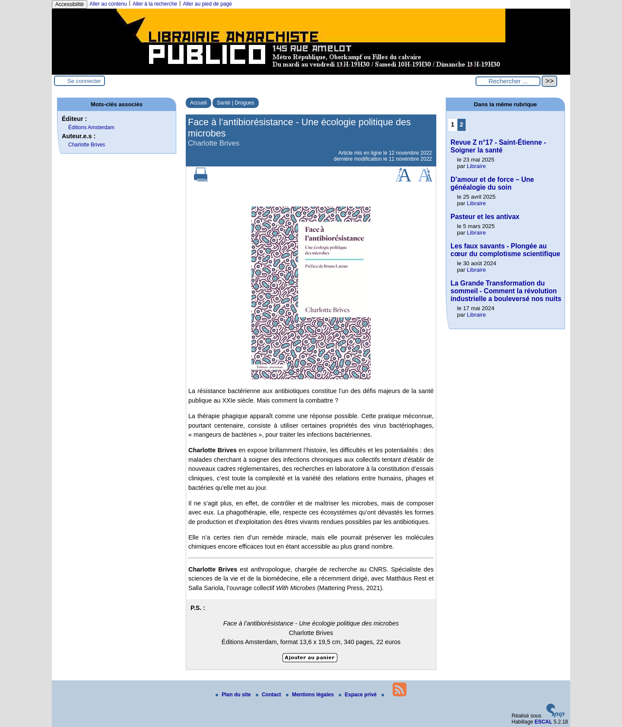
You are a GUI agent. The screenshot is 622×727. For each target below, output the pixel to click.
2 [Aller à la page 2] (461, 124)
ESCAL (543, 722)
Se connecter (84, 81)
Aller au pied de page (207, 4)
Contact (269, 695)
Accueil (198, 103)
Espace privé (358, 695)
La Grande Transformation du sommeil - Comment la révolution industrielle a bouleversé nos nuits (506, 290)
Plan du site (234, 695)
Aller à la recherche (155, 4)
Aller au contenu (108, 4)
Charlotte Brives (86, 145)
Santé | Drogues (235, 103)
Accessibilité (69, 4)
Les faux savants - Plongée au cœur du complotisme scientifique (505, 249)
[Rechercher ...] (508, 81)
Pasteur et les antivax (485, 216)
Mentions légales (310, 695)
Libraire (476, 166)
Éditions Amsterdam (91, 127)
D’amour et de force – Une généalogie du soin (492, 183)
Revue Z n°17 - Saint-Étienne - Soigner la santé (498, 146)
